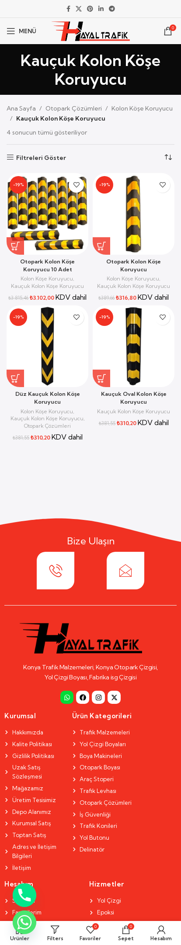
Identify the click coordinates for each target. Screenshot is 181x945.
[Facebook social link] (68, 9)
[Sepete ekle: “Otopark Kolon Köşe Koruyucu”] (101, 246)
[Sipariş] (167, 157)
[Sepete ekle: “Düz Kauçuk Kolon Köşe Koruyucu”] (15, 378)
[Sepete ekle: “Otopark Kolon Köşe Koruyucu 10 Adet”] (15, 246)
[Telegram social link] (112, 9)
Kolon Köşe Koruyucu (142, 108)
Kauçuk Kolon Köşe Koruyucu (47, 286)
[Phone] (24, 895)
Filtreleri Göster (41, 157)
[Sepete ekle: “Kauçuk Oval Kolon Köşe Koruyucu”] (101, 378)
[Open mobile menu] (21, 31)
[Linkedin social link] (101, 9)
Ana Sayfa (21, 108)
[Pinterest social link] (90, 9)
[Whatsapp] (24, 922)
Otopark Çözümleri (73, 108)
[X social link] (78, 9)
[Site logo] (91, 30)
